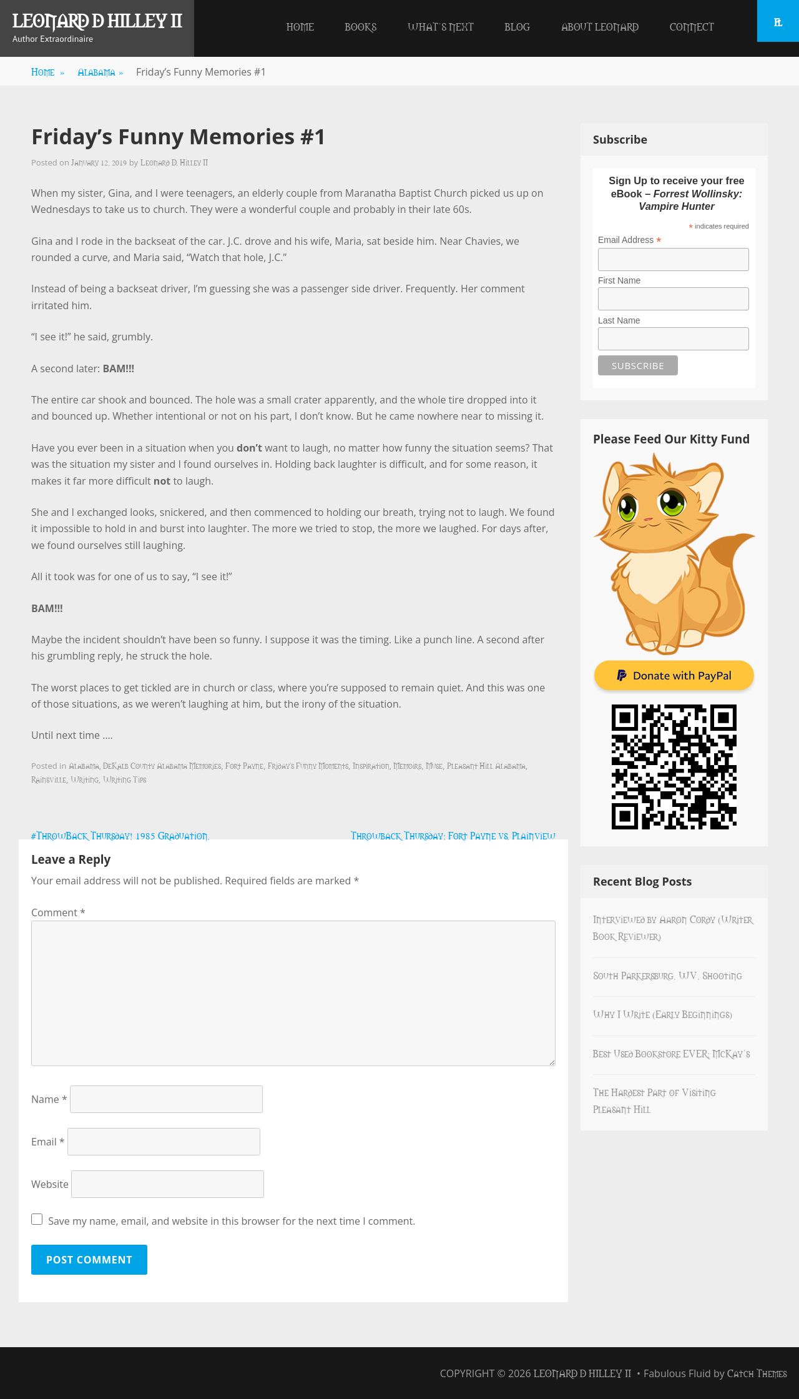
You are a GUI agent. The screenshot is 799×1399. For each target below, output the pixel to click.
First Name (619, 280)
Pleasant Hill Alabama (486, 765)
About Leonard (600, 26)
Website (50, 1184)
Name (49, 1099)
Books (360, 26)
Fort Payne (244, 765)
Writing (85, 778)
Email (48, 1142)
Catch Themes (757, 1373)
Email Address (630, 240)
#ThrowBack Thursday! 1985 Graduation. (120, 835)
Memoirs (407, 765)
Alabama (100, 71)
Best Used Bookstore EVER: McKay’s (671, 1053)
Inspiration (371, 765)
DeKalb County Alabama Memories (162, 765)
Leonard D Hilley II (97, 20)
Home (300, 26)
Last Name (619, 320)
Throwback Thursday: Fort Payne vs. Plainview (453, 835)
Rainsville (48, 778)
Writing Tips (124, 778)
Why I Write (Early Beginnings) (662, 1014)
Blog (517, 26)
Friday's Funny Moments (308, 765)
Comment (58, 912)
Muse (434, 765)
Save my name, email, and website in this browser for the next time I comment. (231, 1221)
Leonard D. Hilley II (174, 161)
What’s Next (441, 26)
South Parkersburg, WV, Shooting (667, 975)
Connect (692, 26)
